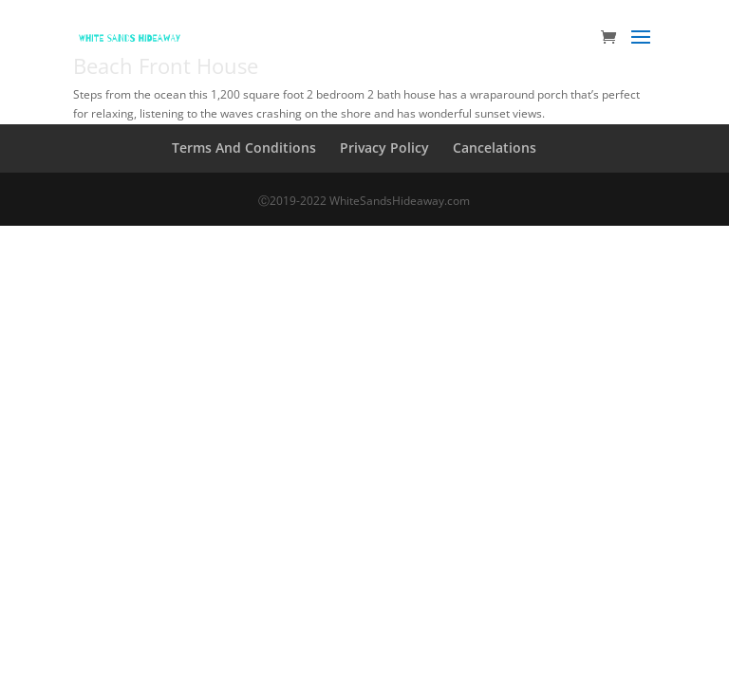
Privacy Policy (384, 147)
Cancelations (494, 147)
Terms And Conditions (244, 147)
